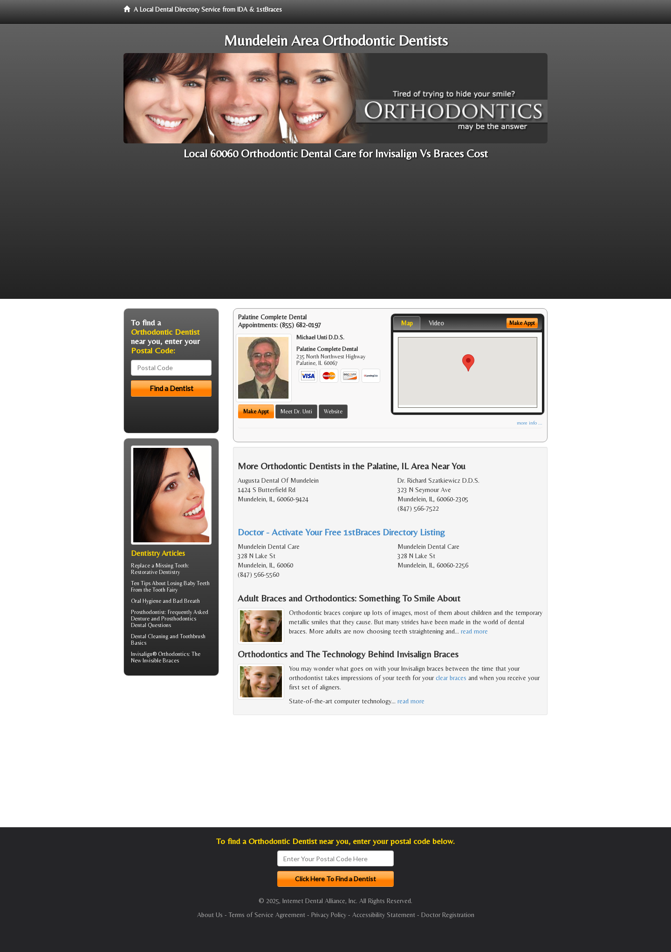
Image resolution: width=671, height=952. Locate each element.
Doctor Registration (447, 914)
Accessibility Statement (383, 914)
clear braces (451, 678)
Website (333, 411)
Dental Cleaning (149, 636)
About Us (210, 914)
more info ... (529, 422)
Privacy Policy (328, 914)
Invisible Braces (161, 660)
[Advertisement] (335, 234)
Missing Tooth (172, 565)
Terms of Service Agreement (267, 914)
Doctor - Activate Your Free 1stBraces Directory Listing (341, 532)
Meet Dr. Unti (296, 411)
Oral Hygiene (146, 601)
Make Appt (256, 411)
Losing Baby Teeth (188, 583)
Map (407, 323)
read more (474, 631)
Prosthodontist (148, 612)
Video (436, 323)
